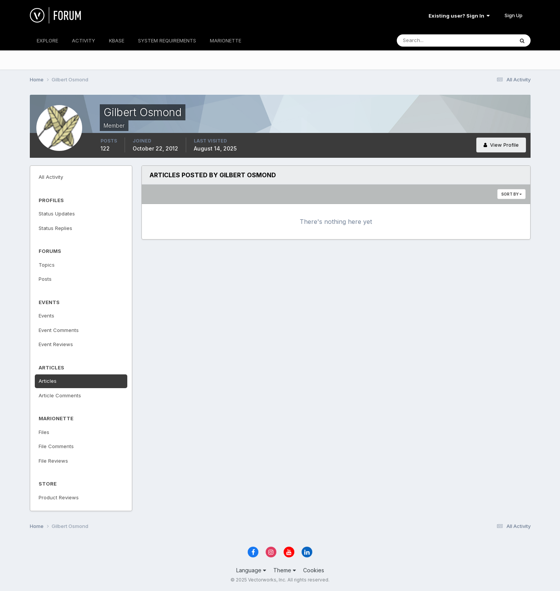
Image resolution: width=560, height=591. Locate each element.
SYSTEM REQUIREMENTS (167, 40)
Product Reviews (59, 497)
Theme (284, 570)
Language (251, 570)
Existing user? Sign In (459, 16)
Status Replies (55, 228)
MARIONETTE (225, 40)
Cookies (313, 570)
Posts (45, 279)
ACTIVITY (83, 40)
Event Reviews (56, 344)
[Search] (430, 40)
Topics (47, 265)
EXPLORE (47, 40)
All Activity (51, 177)
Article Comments (60, 395)
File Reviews (53, 461)
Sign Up (514, 15)
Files (44, 432)
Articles (48, 381)
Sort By (511, 194)
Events (46, 316)
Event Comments (59, 330)
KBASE (116, 40)
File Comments (56, 446)
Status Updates (57, 213)
